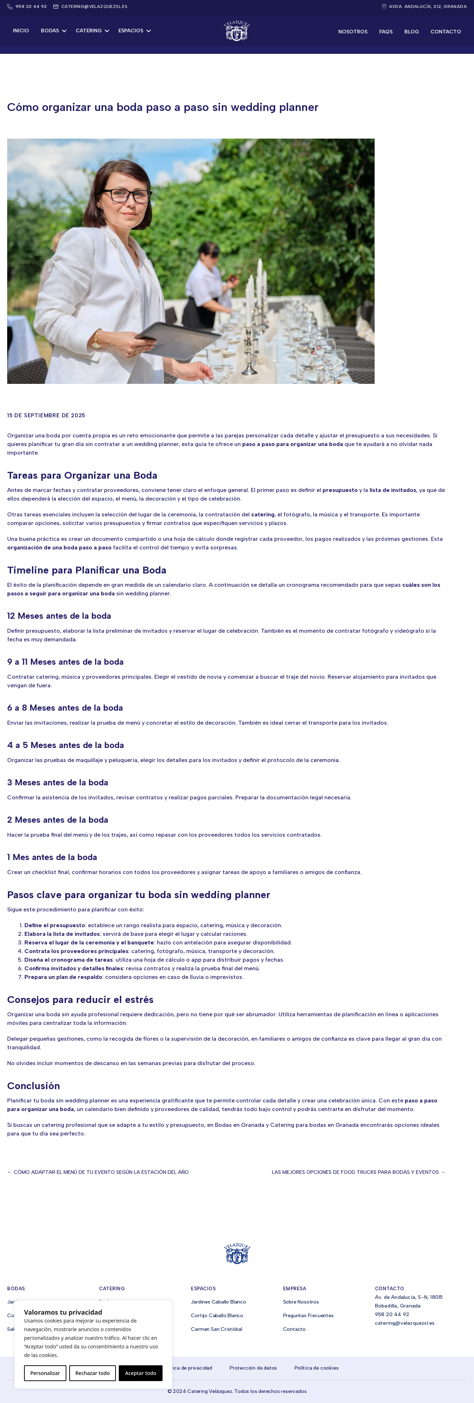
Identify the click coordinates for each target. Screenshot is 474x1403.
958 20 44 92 (392, 1314)
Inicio (21, 31)
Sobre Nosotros (301, 1302)
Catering (89, 31)
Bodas (50, 31)
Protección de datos (253, 1368)
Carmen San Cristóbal (216, 1329)
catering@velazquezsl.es (94, 6)
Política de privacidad (187, 1368)
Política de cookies (316, 1368)
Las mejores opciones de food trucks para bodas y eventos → (358, 1172)
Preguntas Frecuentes (308, 1316)
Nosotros (352, 32)
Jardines (16, 1302)
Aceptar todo (140, 1373)
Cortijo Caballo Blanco (217, 1316)
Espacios (130, 31)
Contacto (446, 32)
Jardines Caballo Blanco (218, 1302)
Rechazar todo (92, 1373)
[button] (64, 31)
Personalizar (45, 1373)
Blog (411, 32)
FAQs (386, 32)
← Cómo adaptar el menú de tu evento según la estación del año (98, 1172)
